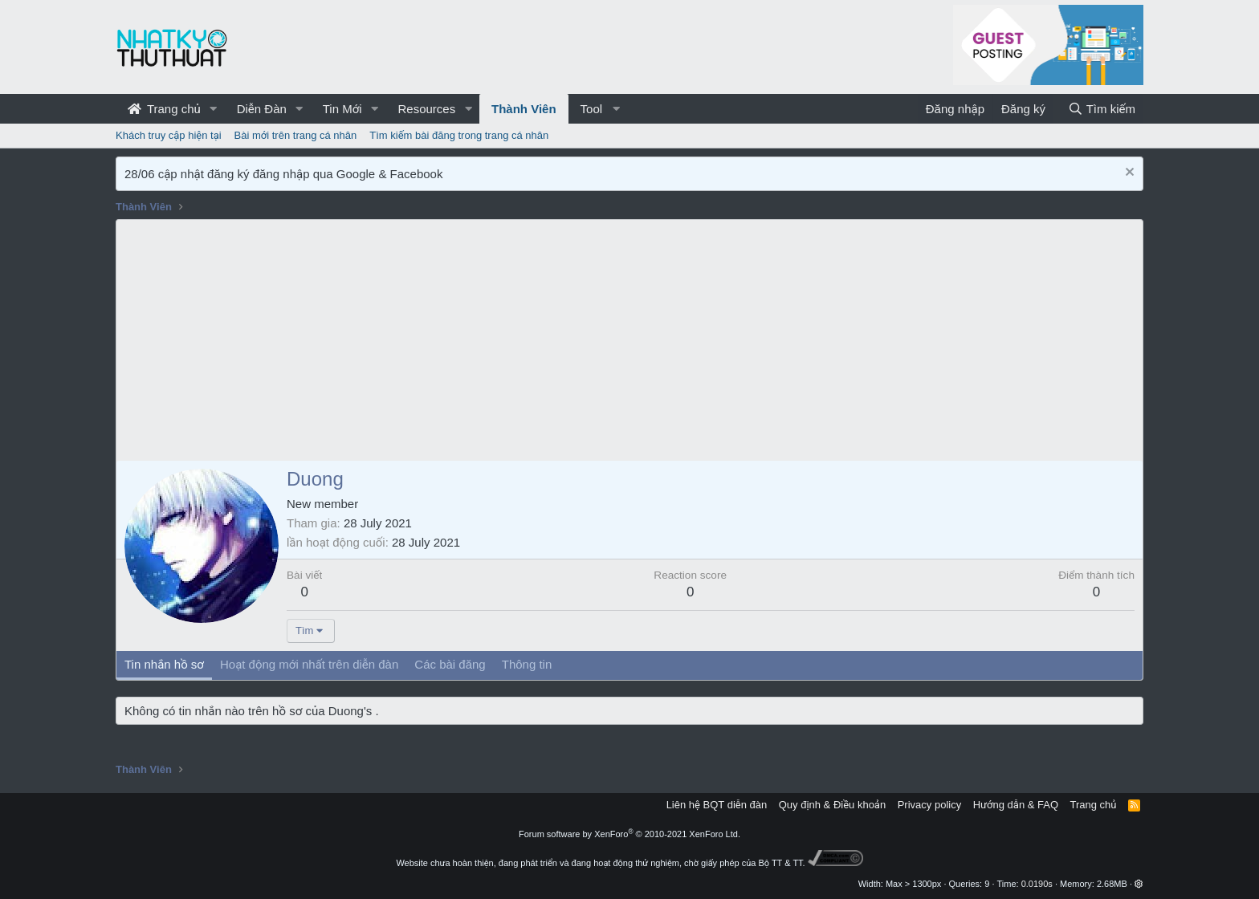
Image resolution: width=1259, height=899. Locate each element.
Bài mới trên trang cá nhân (295, 135)
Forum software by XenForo (629, 834)
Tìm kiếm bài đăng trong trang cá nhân (458, 135)
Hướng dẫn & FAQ (1015, 805)
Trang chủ (164, 109)
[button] (213, 109)
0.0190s (1037, 884)
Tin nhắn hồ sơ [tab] (164, 664)
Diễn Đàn (262, 109)
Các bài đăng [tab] (449, 664)
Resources (426, 109)
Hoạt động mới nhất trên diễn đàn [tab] (309, 664)
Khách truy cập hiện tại (169, 135)
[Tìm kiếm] (1101, 109)
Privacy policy (929, 805)
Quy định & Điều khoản (832, 805)
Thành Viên (523, 109)
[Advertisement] (629, 340)
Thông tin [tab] (527, 664)
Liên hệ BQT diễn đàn (717, 805)
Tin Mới (342, 109)
